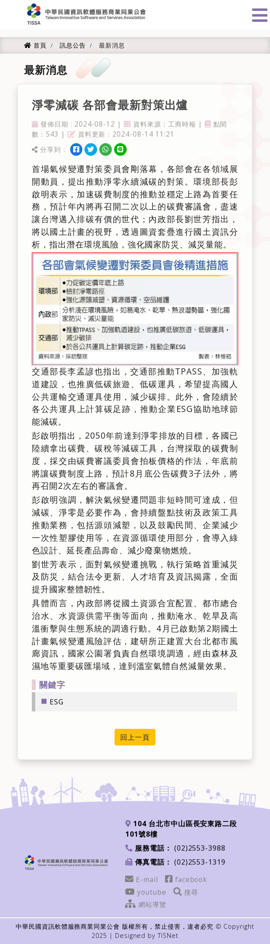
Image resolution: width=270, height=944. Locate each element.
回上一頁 (135, 737)
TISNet (168, 935)
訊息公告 (71, 45)
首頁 (35, 45)
